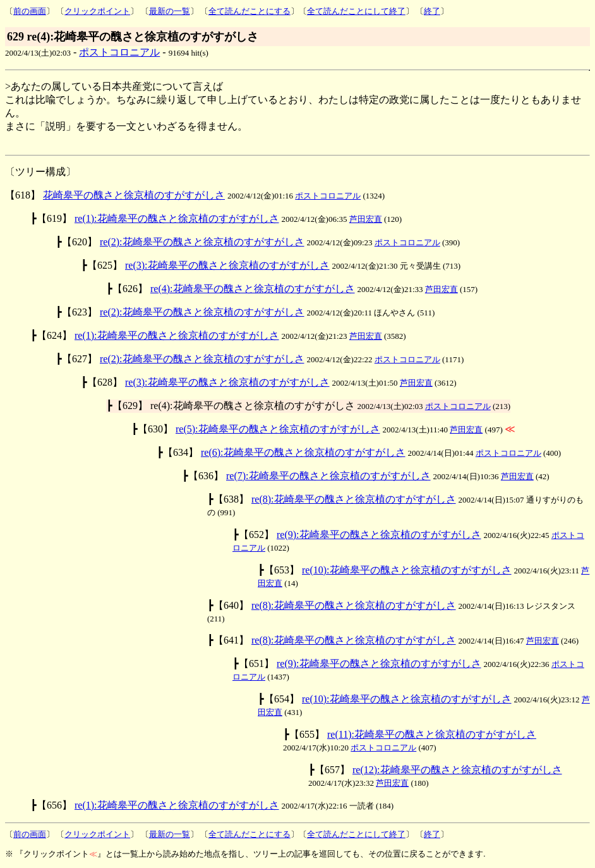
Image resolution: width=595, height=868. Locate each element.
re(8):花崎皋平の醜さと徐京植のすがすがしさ (353, 499)
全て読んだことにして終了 (356, 11)
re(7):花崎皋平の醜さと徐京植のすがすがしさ (328, 475)
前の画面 (29, 11)
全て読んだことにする (249, 11)
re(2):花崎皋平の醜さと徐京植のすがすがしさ (202, 241)
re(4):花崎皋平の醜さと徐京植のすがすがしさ (252, 288)
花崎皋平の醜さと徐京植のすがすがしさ (134, 195)
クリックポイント (97, 11)
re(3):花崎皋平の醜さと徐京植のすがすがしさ (227, 265)
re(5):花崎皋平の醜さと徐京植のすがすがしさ (278, 429)
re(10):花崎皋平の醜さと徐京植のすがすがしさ (407, 570)
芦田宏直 (365, 219)
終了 (432, 11)
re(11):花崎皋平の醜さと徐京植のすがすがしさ (431, 734)
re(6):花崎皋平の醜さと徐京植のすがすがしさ (303, 452)
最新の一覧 (169, 11)
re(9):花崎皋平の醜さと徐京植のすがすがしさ (379, 534)
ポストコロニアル (119, 52)
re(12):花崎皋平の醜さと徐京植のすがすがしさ (457, 769)
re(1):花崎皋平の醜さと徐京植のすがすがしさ (177, 218)
